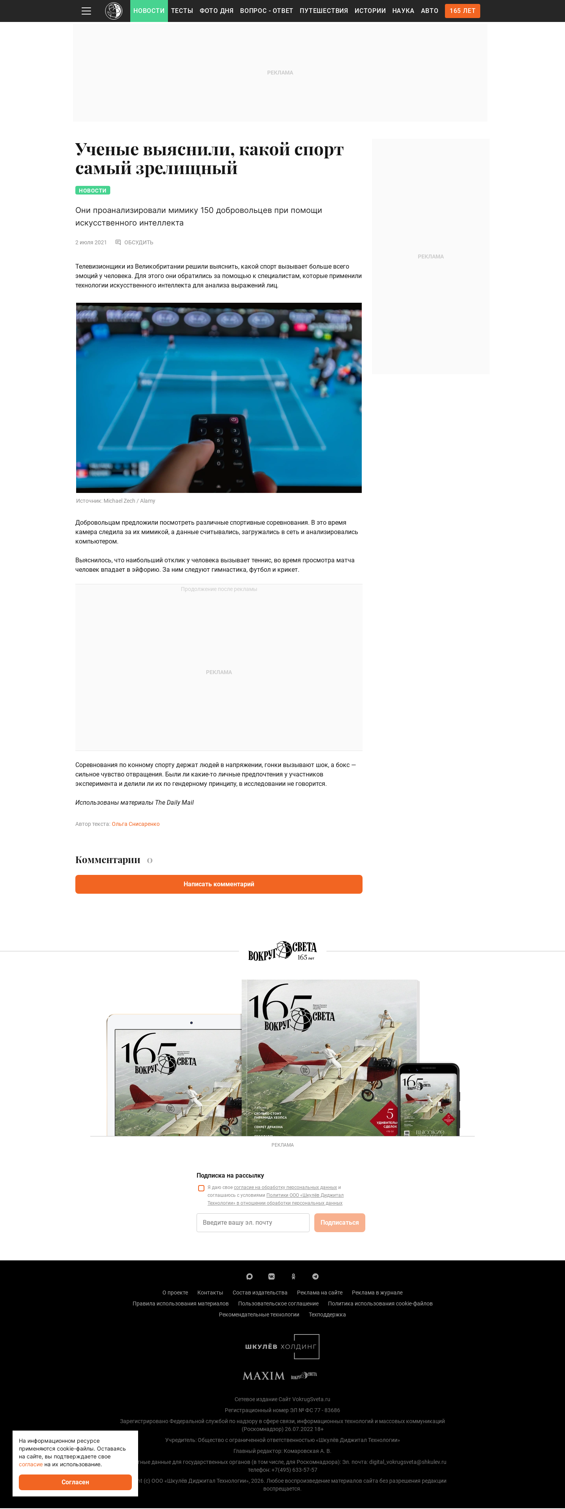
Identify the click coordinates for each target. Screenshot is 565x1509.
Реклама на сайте (320, 1293)
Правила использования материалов (181, 1304)
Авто (430, 11)
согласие (31, 1464)
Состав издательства (260, 1293)
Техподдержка (327, 1315)
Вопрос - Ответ (266, 11)
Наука (403, 11)
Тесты (182, 11)
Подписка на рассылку (230, 1176)
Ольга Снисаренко (136, 825)
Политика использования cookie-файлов (380, 1304)
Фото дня (217, 11)
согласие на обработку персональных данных (285, 1188)
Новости (149, 11)
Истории (370, 11)
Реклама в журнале (377, 1293)
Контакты (210, 1293)
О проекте (175, 1293)
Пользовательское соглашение (278, 1304)
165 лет (463, 11)
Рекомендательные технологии (259, 1315)
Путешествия (324, 11)
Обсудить (134, 243)
